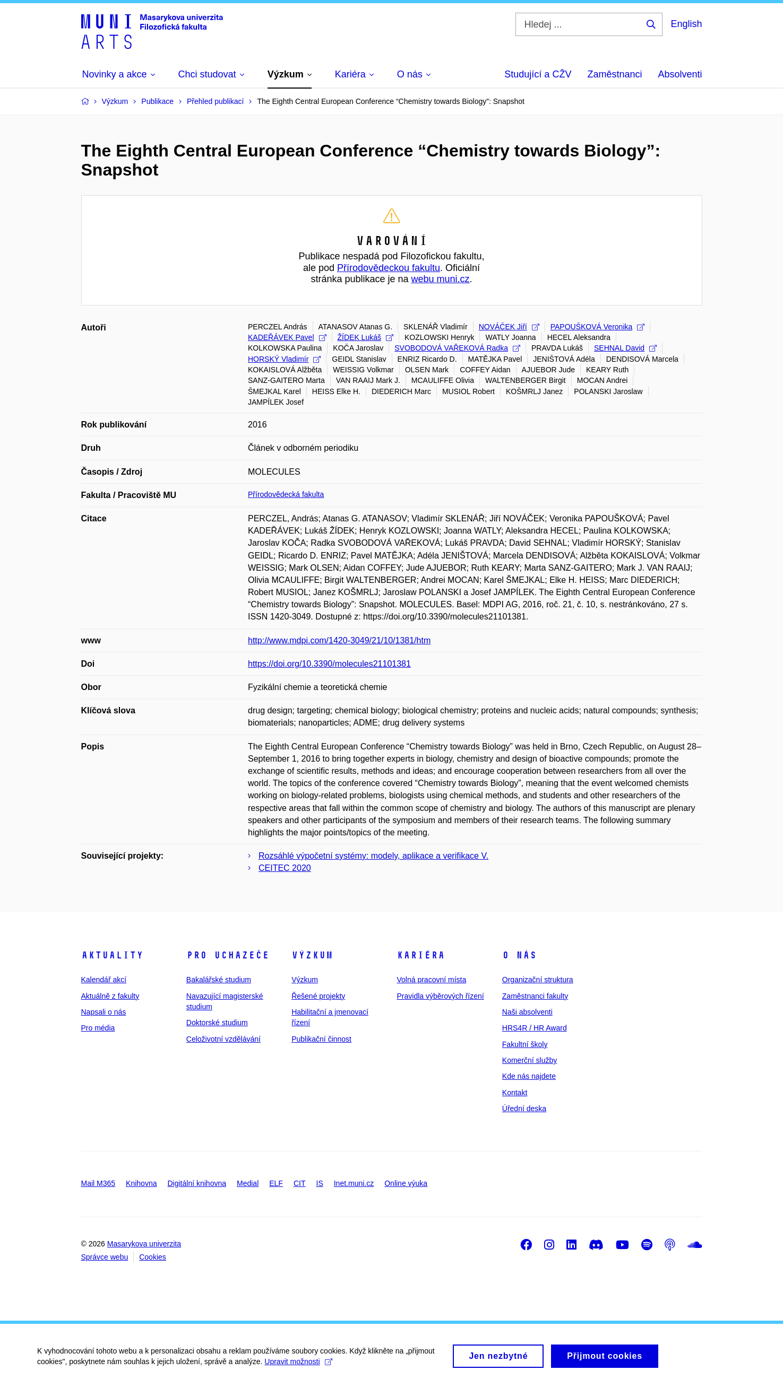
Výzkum (312, 955)
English (686, 24)
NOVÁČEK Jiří (509, 326)
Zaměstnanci (614, 74)
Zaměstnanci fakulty (535, 996)
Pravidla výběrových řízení (440, 996)
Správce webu (104, 1257)
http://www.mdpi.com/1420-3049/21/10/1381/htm (339, 640)
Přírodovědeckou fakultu (388, 268)
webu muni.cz (440, 279)
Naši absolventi (527, 1012)
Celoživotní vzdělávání (223, 1039)
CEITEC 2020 (285, 867)
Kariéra (421, 955)
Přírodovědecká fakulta (286, 494)
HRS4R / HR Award (534, 1028)
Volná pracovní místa (431, 979)
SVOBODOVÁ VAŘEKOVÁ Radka (457, 348)
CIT (300, 1183)
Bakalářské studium (218, 979)
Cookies (152, 1257)
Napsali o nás (103, 1012)
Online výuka (405, 1183)
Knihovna (141, 1183)
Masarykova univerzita (144, 1243)
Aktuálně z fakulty (110, 996)
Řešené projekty (318, 996)
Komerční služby (529, 1060)
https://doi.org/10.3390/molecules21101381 (329, 663)
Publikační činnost (321, 1039)
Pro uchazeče (227, 955)
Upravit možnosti (298, 1365)
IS (319, 1183)
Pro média (98, 1028)
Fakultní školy (525, 1044)
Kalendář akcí (104, 979)
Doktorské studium (217, 1022)
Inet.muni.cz (354, 1183)
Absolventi (680, 74)
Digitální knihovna (196, 1183)
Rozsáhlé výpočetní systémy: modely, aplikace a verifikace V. (373, 855)
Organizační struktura (537, 979)
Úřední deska (524, 1108)
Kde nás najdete (529, 1076)
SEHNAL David (625, 348)
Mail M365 (98, 1183)
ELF (276, 1183)
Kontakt (514, 1092)
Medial (248, 1183)
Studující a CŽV (537, 74)
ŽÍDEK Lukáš (365, 337)
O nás (519, 955)
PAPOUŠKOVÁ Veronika (597, 326)
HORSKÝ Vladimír (284, 359)
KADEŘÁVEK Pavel (287, 337)
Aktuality (112, 955)
